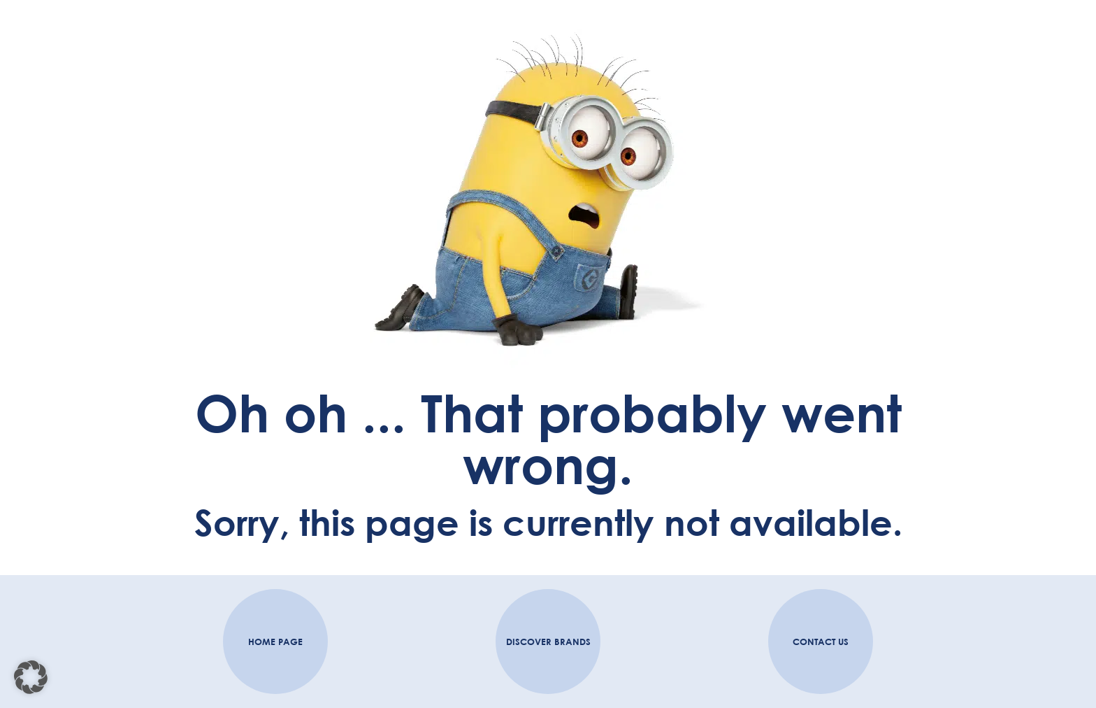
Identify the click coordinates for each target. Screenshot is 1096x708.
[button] (31, 677)
